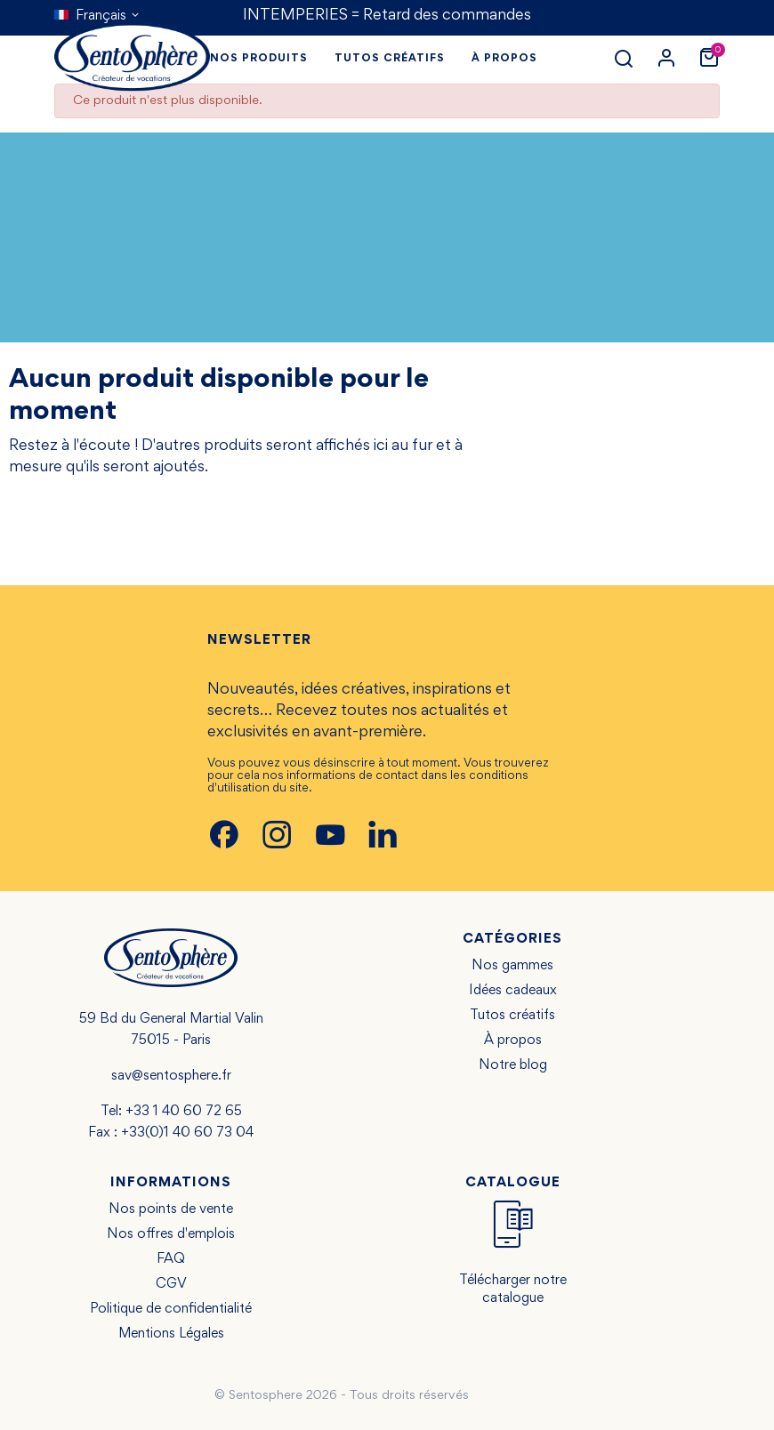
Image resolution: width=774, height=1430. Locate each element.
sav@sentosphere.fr (171, 1076)
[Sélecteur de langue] (97, 16)
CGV (171, 1284)
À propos (513, 1040)
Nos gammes (512, 966)
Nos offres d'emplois (171, 1234)
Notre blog (513, 1065)
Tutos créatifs (512, 1015)
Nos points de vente (171, 1209)
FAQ (171, 1259)
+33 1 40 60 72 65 (183, 1111)
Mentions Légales (171, 1334)
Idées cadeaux (513, 990)
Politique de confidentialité (171, 1309)
